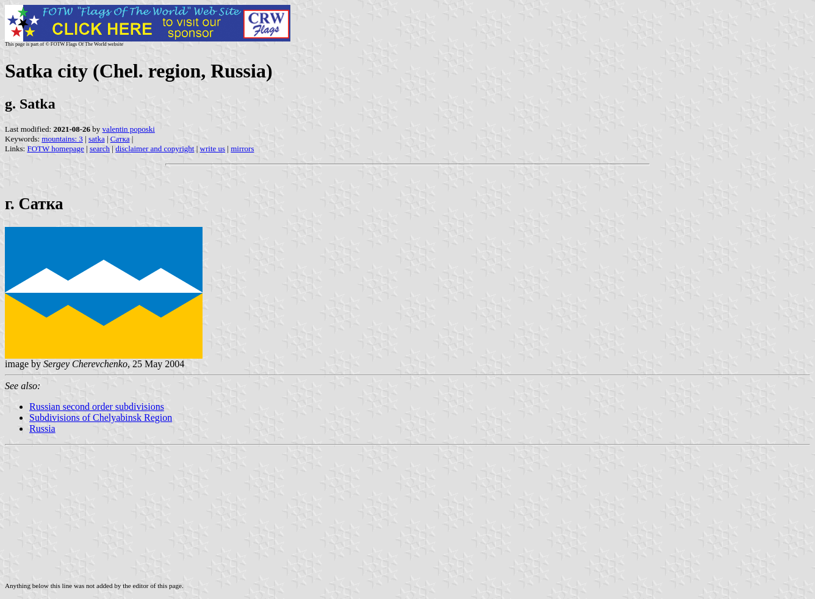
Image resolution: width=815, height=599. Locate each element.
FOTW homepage (55, 148)
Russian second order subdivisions (96, 406)
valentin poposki (128, 129)
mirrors (242, 148)
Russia (42, 428)
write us (213, 148)
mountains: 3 (62, 138)
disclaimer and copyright (154, 148)
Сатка (120, 138)
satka (96, 138)
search (100, 148)
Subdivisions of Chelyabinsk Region (100, 417)
